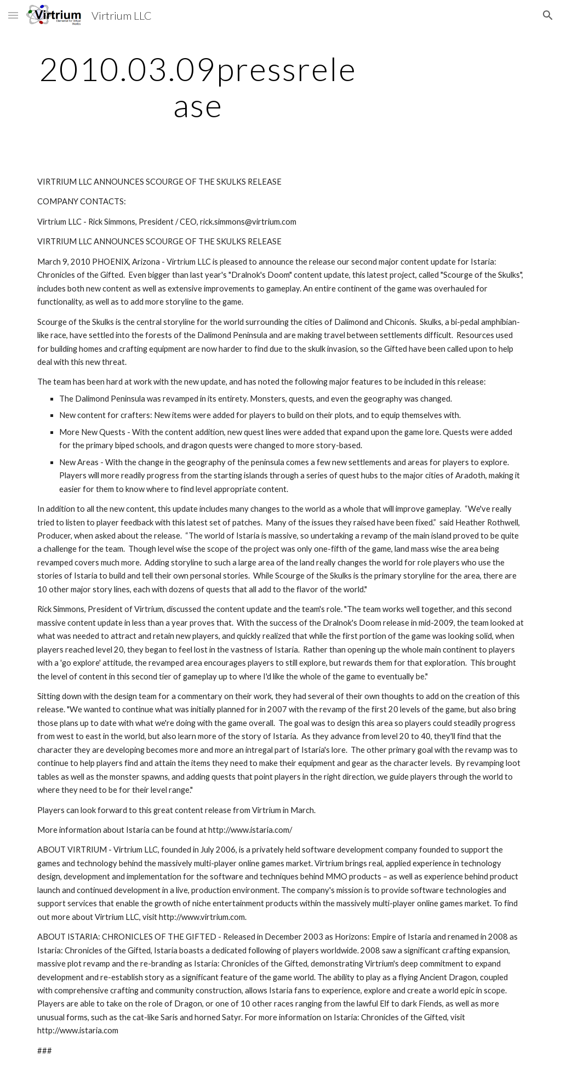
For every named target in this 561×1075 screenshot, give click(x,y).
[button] (13, 15)
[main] (198, 86)
